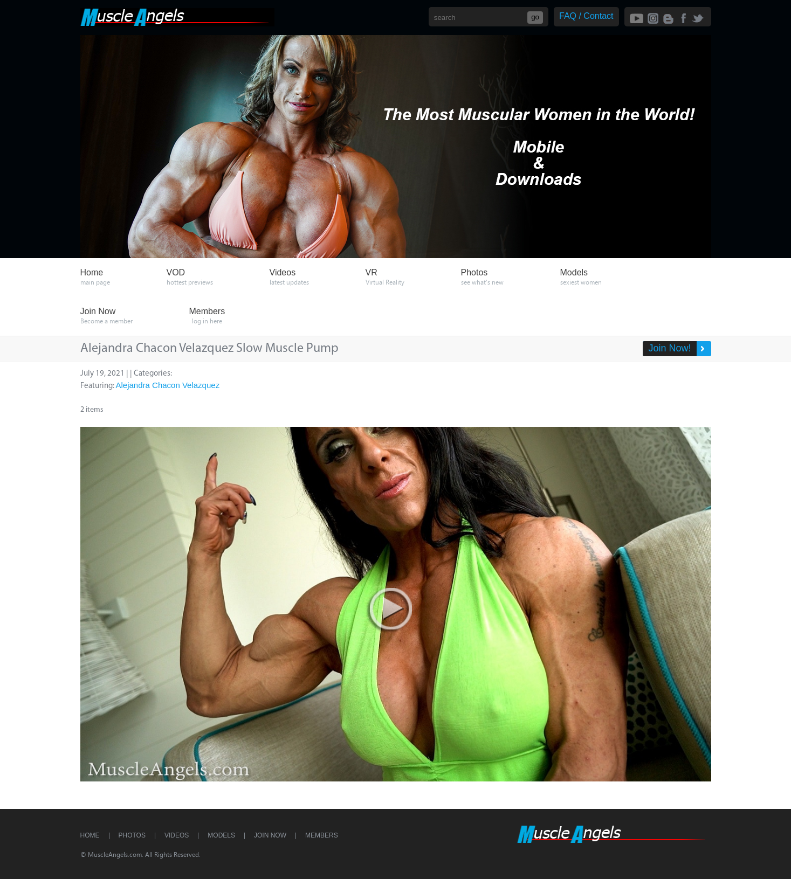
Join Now (270, 835)
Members (321, 835)
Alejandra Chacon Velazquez (168, 385)
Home (90, 835)
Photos (132, 835)
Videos (176, 835)
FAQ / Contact (586, 15)
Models (221, 835)
